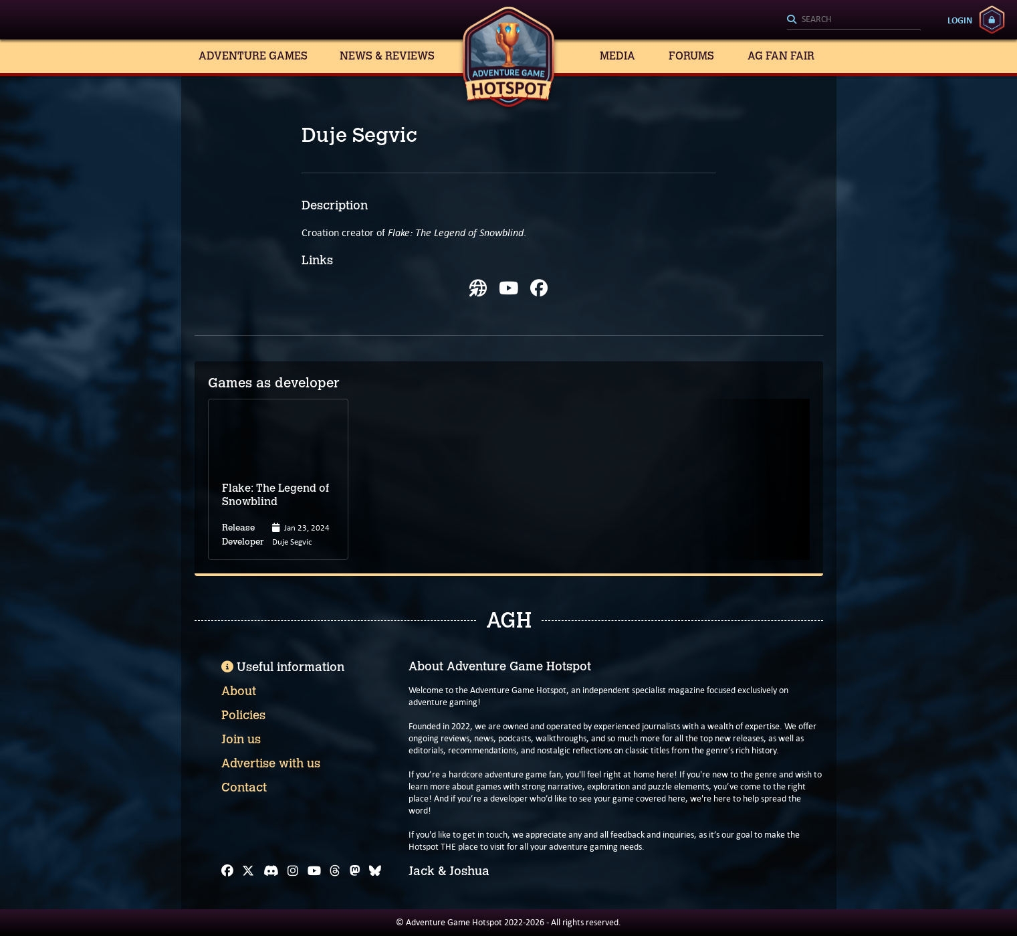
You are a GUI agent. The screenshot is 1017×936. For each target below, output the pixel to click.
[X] (248, 871)
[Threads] (335, 871)
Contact (244, 787)
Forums (691, 56)
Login (959, 20)
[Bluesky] (375, 871)
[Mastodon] (355, 871)
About (238, 691)
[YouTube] (314, 871)
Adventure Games (253, 56)
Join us (241, 739)
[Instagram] (293, 871)
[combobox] (854, 20)
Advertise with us (270, 763)
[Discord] (271, 871)
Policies (243, 715)
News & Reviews (387, 56)
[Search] (854, 20)
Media (617, 56)
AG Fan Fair (781, 56)
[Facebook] (227, 871)
